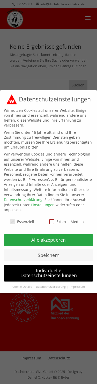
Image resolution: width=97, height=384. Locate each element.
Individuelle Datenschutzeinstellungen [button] (48, 269)
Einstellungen (43, 200)
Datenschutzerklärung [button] (51, 283)
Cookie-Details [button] (22, 283)
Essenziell (22, 217)
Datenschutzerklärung (23, 195)
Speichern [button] (48, 251)
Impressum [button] (77, 283)
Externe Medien (66, 217)
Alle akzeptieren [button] (48, 236)
